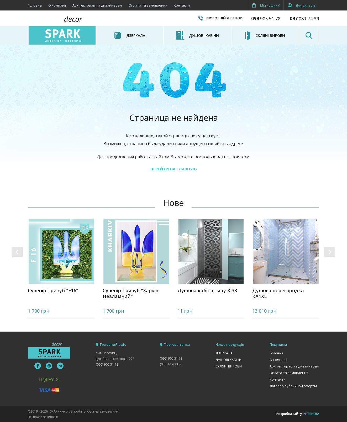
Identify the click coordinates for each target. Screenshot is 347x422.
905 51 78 (266, 18)
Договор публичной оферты (293, 385)
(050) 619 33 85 (171, 364)
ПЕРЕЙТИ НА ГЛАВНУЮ (173, 168)
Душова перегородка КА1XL (278, 293)
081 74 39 (304, 18)
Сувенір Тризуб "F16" (53, 291)
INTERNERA (311, 414)
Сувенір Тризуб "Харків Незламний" (130, 293)
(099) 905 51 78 (107, 364)
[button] (17, 252)
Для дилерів (306, 5)
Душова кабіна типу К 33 (207, 291)
